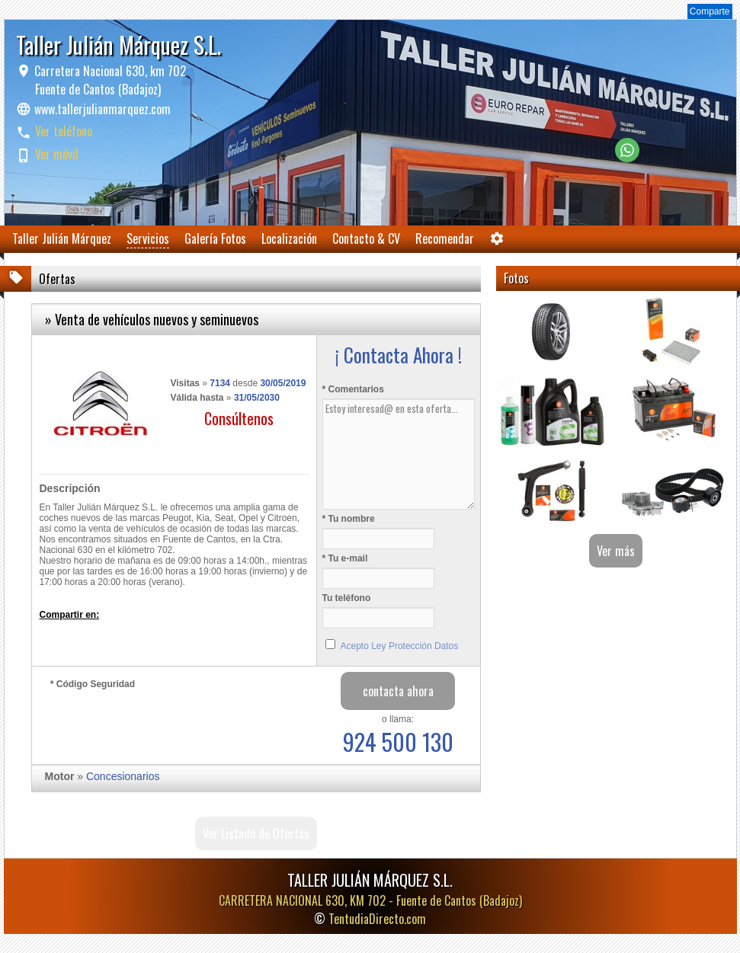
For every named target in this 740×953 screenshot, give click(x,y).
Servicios (148, 238)
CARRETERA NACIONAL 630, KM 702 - (370, 900)
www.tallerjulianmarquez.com (102, 109)
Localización (289, 238)
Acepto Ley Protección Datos (400, 646)
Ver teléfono (63, 131)
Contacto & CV (366, 238)
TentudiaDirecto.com (377, 919)
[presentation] (166, 723)
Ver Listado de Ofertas (256, 833)
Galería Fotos (215, 238)
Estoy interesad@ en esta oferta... (398, 454)
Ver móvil (56, 154)
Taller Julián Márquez (61, 238)
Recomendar (444, 238)
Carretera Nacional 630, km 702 (108, 80)
